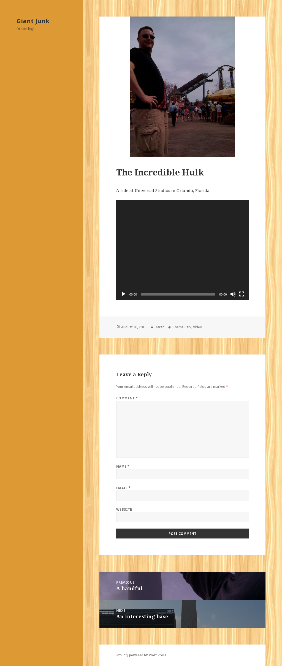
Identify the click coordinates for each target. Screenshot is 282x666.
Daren (159, 327)
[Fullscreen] (242, 294)
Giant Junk (33, 21)
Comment (127, 398)
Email (123, 488)
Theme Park (182, 327)
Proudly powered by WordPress (141, 655)
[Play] (123, 294)
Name (123, 466)
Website (124, 509)
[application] (182, 250)
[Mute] (233, 294)
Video (197, 327)
